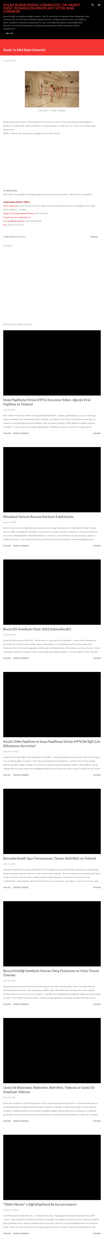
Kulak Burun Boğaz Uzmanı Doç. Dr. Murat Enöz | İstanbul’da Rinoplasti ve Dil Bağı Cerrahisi (41, 8)
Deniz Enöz (20, 237)
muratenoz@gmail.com (20, 217)
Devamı (97, 433)
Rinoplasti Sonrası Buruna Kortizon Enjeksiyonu (38, 517)
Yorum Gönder (21, 433)
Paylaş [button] (94, 237)
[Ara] (92, 5)
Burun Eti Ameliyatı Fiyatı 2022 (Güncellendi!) (37, 629)
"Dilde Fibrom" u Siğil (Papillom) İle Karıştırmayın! (40, 1204)
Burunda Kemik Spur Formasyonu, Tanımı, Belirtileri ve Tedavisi (49, 858)
